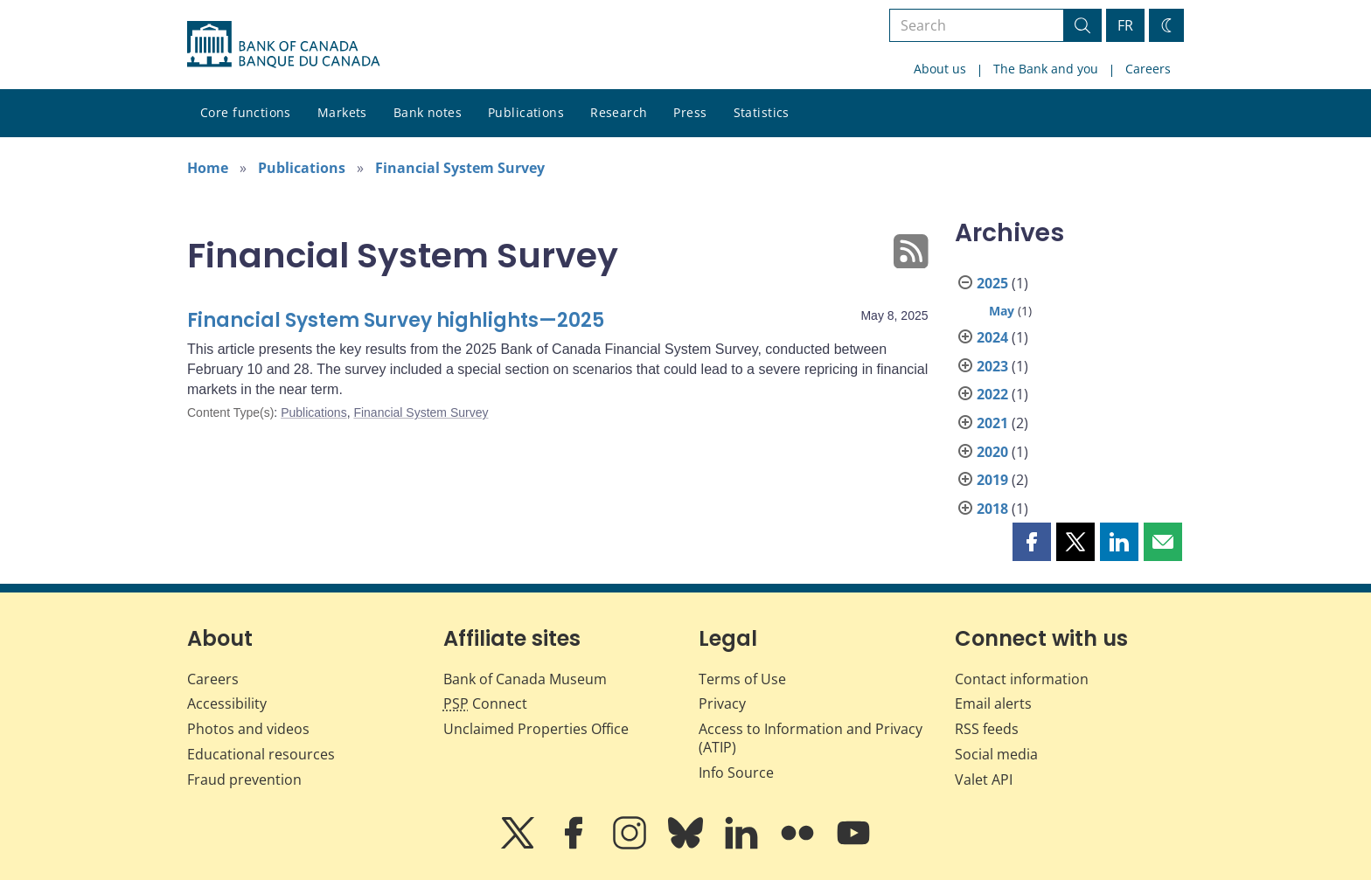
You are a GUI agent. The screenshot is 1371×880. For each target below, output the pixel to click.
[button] (1032, 542)
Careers (1148, 68)
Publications (526, 112)
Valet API (984, 779)
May (1001, 310)
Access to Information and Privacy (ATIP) (810, 738)
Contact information (1022, 679)
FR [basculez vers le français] (1125, 25)
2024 (992, 337)
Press (689, 112)
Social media (996, 754)
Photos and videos (248, 728)
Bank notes (427, 112)
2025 (992, 283)
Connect (485, 703)
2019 (992, 479)
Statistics (762, 112)
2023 (992, 366)
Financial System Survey (460, 167)
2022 (992, 394)
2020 (992, 451)
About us (940, 68)
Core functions (245, 112)
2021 (992, 423)
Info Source (736, 772)
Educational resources (261, 754)
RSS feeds (987, 728)
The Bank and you (1045, 68)
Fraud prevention (244, 779)
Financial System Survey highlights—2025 (395, 320)
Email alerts (993, 703)
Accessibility (227, 703)
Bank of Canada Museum (525, 679)
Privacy (722, 703)
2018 (992, 508)
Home (207, 167)
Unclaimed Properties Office (536, 728)
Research (618, 112)
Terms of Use (742, 679)
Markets (342, 112)
